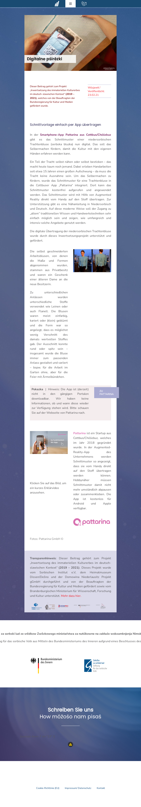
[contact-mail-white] (84, 2)
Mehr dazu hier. (71, 596)
